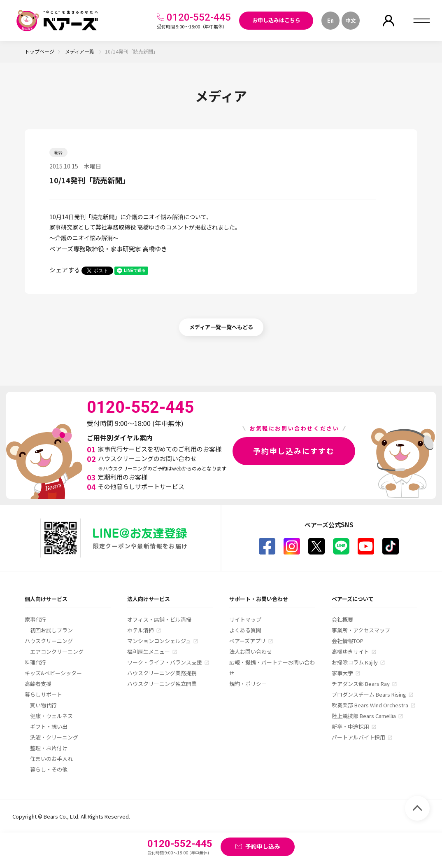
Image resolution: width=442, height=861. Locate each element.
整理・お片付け (48, 748)
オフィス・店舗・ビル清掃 (159, 619)
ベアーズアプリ (247, 641)
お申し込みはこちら (276, 20)
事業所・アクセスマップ (361, 630)
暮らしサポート (43, 694)
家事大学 (342, 673)
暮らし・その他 (48, 769)
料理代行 (35, 662)
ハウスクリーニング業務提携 (162, 673)
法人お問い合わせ (250, 651)
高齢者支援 (38, 684)
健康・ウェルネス (51, 716)
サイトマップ (245, 619)
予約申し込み (262, 846)
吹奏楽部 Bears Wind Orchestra (370, 705)
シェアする (64, 269)
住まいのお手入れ (51, 759)
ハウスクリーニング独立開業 (162, 684)
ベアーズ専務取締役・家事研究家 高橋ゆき (108, 248)
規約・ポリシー (248, 684)
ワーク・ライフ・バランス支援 (164, 662)
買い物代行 (43, 705)
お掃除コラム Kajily (355, 662)
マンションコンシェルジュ (159, 641)
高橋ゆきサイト (350, 651)
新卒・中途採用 (350, 726)
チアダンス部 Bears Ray (361, 684)
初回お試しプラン (51, 630)
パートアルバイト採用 (358, 737)
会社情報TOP (347, 641)
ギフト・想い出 (48, 726)
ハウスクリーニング (49, 641)
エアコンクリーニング (57, 651)
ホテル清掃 (140, 630)
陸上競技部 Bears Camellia (364, 716)
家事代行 (35, 619)
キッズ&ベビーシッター (53, 673)
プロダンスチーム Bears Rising (369, 694)
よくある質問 (245, 630)
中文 (350, 20)
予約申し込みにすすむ (294, 450)
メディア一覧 (80, 51)
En (330, 20)
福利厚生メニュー (148, 651)
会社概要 (342, 619)
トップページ (39, 51)
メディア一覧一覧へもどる (221, 327)
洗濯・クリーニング (54, 737)
